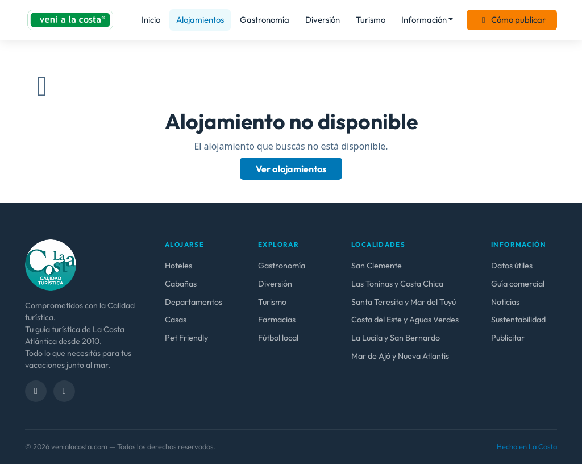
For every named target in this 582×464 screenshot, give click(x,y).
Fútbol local (278, 338)
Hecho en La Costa (527, 446)
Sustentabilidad (518, 319)
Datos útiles (512, 265)
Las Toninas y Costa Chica (397, 284)
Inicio (151, 19)
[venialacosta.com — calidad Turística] (50, 264)
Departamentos (193, 302)
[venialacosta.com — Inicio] (70, 20)
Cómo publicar (512, 19)
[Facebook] (36, 391)
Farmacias (277, 319)
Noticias (505, 302)
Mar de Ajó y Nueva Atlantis (400, 356)
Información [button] (424, 19)
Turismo (370, 19)
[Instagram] (64, 391)
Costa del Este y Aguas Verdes (405, 319)
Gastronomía (264, 19)
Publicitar (508, 338)
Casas (175, 319)
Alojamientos (200, 19)
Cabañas (181, 284)
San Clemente (376, 265)
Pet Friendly (186, 338)
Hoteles (178, 265)
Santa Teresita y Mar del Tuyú (403, 302)
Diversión (322, 19)
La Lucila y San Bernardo (395, 338)
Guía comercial (517, 284)
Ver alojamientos (291, 169)
